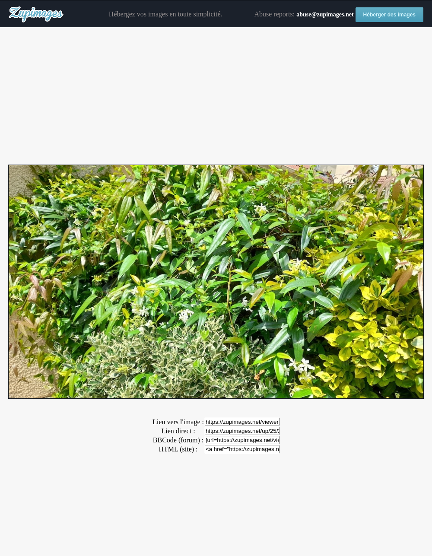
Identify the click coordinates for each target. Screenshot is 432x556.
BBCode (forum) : (178, 440)
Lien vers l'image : (178, 422)
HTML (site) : (178, 449)
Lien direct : (178, 431)
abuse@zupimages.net (324, 14)
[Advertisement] (216, 96)
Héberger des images (389, 15)
